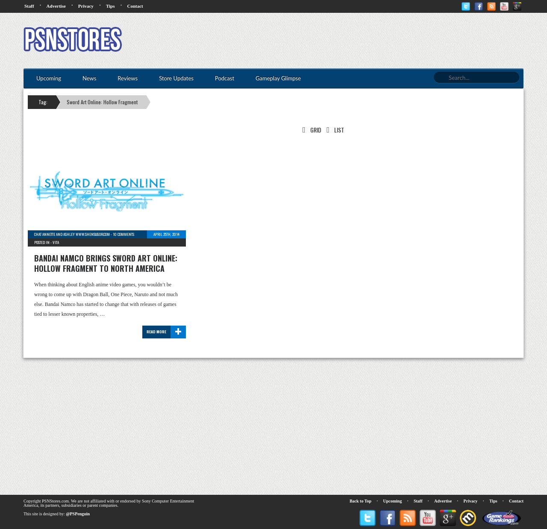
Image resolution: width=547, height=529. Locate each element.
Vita (56, 242)
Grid (310, 129)
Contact (135, 6)
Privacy (86, 6)
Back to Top (360, 501)
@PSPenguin (78, 513)
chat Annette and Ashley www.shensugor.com (72, 234)
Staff (29, 6)
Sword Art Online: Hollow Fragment (102, 102)
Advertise (56, 6)
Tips (110, 6)
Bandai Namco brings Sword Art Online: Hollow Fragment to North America (105, 263)
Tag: (42, 102)
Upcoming (392, 501)
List (333, 129)
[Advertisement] (367, 40)
